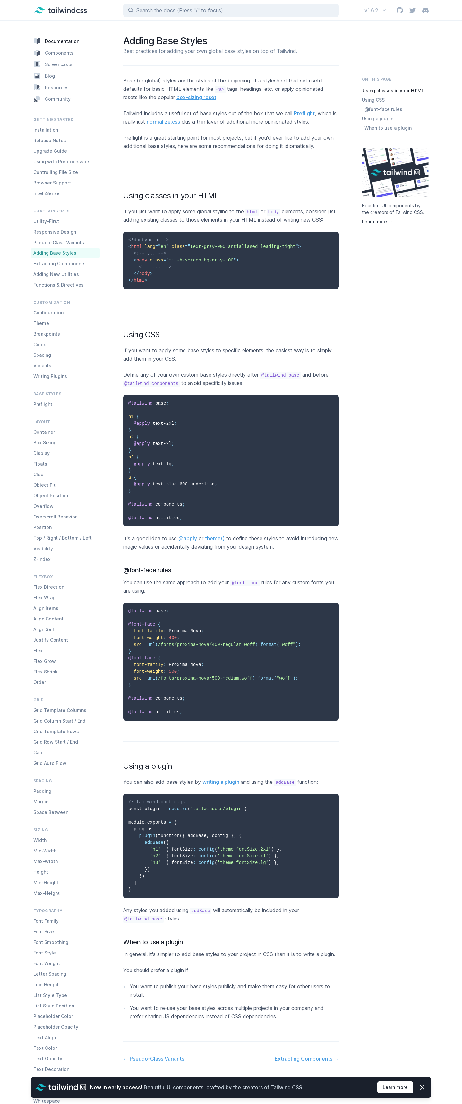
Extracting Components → (307, 1059)
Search (179, 10)
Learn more (394, 1087)
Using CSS (373, 100)
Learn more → (377, 221)
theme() (215, 538)
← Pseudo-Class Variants (153, 1059)
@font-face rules (383, 109)
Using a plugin (377, 118)
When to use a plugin (388, 128)
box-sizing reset (196, 97)
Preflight (304, 113)
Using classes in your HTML (393, 90)
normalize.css (163, 121)
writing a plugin (220, 782)
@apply (187, 538)
